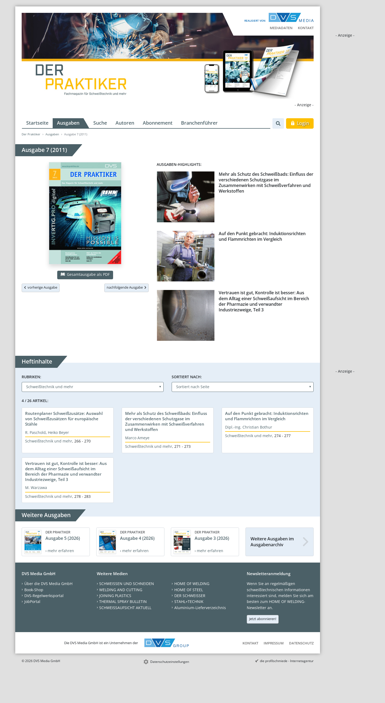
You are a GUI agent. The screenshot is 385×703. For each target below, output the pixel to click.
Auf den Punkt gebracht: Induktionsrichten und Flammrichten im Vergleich (262, 236)
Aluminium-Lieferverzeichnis (200, 607)
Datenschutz (301, 643)
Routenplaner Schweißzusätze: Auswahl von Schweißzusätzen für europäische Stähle (64, 419)
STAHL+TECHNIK (188, 601)
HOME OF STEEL (188, 589)
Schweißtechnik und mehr (48, 441)
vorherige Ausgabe (40, 287)
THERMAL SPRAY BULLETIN (123, 601)
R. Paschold (35, 432)
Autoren (125, 123)
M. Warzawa (36, 487)
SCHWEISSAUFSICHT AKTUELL (125, 607)
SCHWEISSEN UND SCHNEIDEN (126, 583)
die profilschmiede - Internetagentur (287, 661)
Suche (100, 123)
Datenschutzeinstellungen (169, 661)
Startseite (37, 123)
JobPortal (32, 601)
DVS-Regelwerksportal (44, 595)
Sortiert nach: (187, 376)
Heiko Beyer (58, 432)
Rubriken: (31, 376)
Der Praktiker (31, 134)
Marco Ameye (137, 437)
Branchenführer (199, 123)
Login (300, 123)
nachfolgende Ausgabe (126, 287)
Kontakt (306, 27)
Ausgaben (68, 123)
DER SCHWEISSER (189, 595)
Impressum (274, 643)
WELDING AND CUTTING (120, 589)
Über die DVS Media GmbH (48, 583)
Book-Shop (33, 589)
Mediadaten (281, 27)
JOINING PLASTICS (115, 595)
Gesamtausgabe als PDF (85, 274)
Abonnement (157, 123)
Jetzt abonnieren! (262, 618)
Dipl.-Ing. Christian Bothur (248, 427)
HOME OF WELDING (191, 583)
